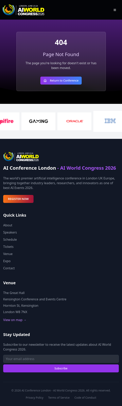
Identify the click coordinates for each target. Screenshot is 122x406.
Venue (8, 254)
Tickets (8, 246)
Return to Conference (61, 80)
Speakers (10, 232)
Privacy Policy (34, 397)
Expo (7, 261)
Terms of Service (59, 397)
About (7, 225)
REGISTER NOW (18, 199)
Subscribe (61, 368)
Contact (9, 268)
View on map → (15, 320)
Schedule (10, 239)
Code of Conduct (85, 397)
